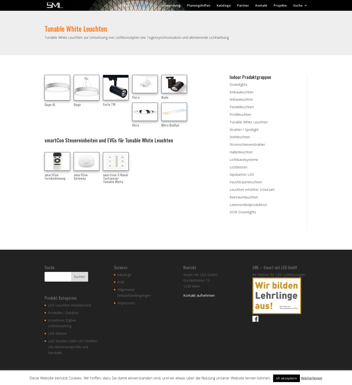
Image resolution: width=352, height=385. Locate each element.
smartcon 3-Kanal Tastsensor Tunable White (115, 178)
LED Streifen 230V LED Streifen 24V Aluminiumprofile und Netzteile (72, 347)
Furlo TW (109, 104)
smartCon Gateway (81, 176)
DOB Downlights (243, 212)
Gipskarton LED (242, 174)
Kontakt (261, 6)
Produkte (143, 6)
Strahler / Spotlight (244, 129)
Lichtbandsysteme (244, 159)
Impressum (126, 303)
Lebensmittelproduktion (248, 204)
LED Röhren (57, 333)
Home (125, 6)
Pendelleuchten (242, 107)
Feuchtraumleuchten (246, 182)
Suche (298, 6)
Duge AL (50, 104)
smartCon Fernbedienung (55, 176)
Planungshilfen (198, 6)
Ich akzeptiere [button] (286, 378)
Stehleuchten (240, 137)
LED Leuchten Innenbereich (69, 305)
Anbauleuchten (241, 99)
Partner (243, 6)
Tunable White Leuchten (249, 122)
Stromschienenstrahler (247, 144)
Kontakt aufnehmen (199, 295)
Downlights (238, 84)
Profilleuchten (240, 114)
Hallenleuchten (241, 152)
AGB (120, 282)
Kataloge (224, 6)
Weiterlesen (311, 377)
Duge (77, 104)
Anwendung (171, 6)
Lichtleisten (238, 167)
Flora (135, 97)
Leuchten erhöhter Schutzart (252, 189)
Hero (135, 125)
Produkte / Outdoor (63, 312)
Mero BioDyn (170, 125)
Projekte (280, 6)
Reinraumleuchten (244, 197)
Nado (164, 97)
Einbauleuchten (241, 92)
